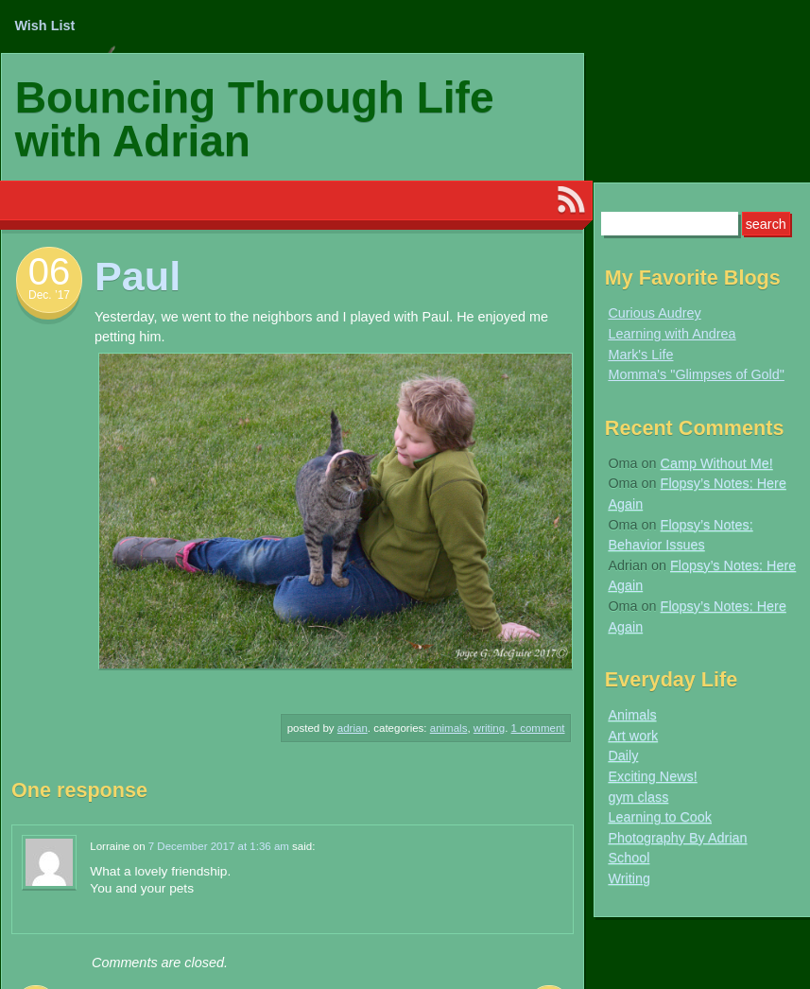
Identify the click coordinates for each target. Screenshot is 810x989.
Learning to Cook (660, 816)
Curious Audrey (654, 313)
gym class (638, 797)
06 (49, 271)
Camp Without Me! (717, 463)
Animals (449, 728)
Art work (633, 735)
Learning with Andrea (671, 333)
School (628, 857)
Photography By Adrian (677, 837)
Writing (489, 728)
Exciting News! (652, 776)
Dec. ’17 (49, 295)
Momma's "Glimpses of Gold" (696, 374)
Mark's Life (640, 354)
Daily (623, 755)
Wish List (44, 25)
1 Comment (538, 728)
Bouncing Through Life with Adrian (254, 119)
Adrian (352, 728)
